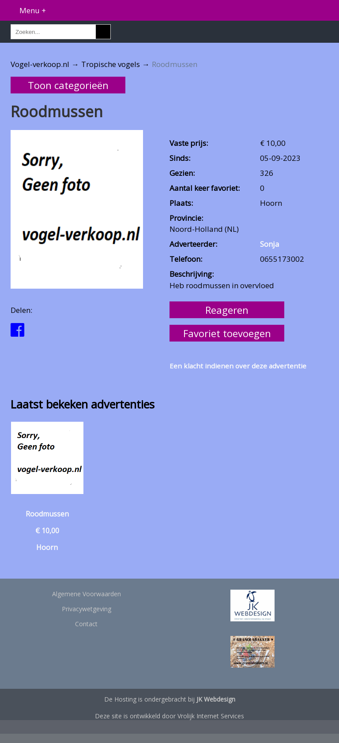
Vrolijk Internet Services (210, 716)
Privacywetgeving (86, 609)
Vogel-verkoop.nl (40, 64)
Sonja (269, 244)
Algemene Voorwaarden (86, 594)
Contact (86, 624)
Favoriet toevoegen (227, 333)
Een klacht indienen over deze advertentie (238, 365)
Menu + (32, 10)
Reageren (227, 309)
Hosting (125, 699)
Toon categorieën (68, 85)
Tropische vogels (110, 64)
